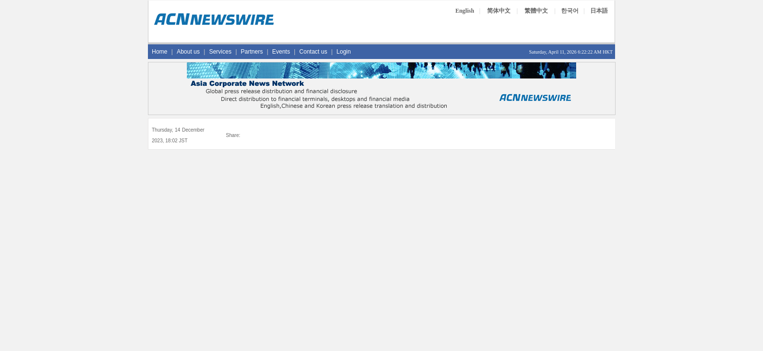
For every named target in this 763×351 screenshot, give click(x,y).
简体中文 (498, 10)
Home (159, 51)
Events (281, 51)
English (464, 10)
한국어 (570, 10)
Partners (252, 51)
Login (344, 51)
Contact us (313, 51)
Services (220, 51)
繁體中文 (536, 10)
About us (188, 51)
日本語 (599, 10)
